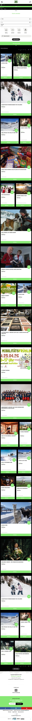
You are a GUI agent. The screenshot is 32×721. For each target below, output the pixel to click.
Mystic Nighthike (5, 487)
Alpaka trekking (24, 431)
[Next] (31, 719)
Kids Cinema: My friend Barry (8, 232)
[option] (16, 719)
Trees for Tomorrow (22, 488)
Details (5, 77)
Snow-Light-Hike (23, 460)
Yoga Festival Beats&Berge (22, 653)
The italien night (5, 194)
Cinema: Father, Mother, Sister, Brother (11, 269)
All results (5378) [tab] (16, 43)
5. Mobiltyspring (5, 370)
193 (28, 49)
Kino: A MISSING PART (6, 651)
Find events (16, 39)
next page (16, 668)
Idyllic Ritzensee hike (6, 462)
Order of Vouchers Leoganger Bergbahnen (21, 710)
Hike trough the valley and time (9, 132)
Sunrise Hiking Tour (22, 195)
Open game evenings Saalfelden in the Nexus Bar (13, 169)
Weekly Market (5, 295)
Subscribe (19, 703)
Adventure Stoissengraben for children (11, 104)
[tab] (30, 2)
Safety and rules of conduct (8, 710)
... (26, 49)
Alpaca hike (4, 63)
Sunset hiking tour (25, 622)
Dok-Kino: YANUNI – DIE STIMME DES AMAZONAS (12, 562)
